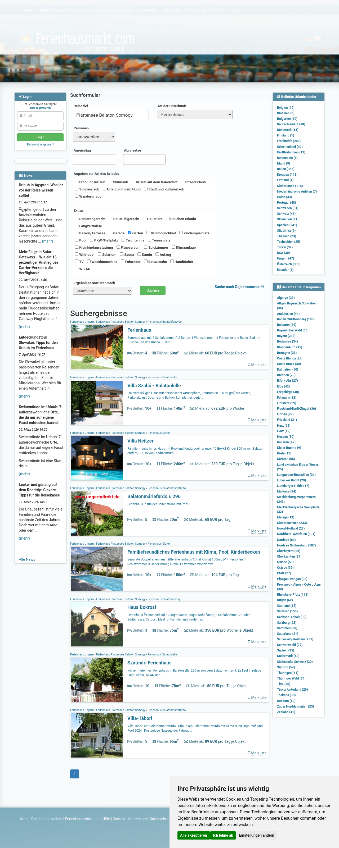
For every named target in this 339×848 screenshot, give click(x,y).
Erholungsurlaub (90, 182)
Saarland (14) (286, 606)
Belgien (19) (286, 108)
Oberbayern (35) (288, 551)
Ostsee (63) (285, 562)
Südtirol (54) (286, 667)
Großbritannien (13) (291, 152)
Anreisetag (82, 150)
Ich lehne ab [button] (223, 835)
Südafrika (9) (286, 230)
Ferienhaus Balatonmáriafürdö (166, 488)
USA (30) (283, 253)
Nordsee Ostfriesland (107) (296, 545)
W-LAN (83, 269)
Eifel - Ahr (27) (287, 380)
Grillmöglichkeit (161, 233)
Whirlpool (84, 254)
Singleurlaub (87, 189)
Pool (80, 240)
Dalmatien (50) (287, 369)
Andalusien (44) (288, 314)
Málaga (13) (285, 517)
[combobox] (111, 115)
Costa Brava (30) (289, 364)
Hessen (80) (286, 437)
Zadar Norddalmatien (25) (295, 706)
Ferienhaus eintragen (82, 819)
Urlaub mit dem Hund (122, 189)
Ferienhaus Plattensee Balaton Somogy (121, 321)
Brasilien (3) (285, 113)
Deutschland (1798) (291, 124)
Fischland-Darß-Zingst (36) (296, 409)
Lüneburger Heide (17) (293, 486)
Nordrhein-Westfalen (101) (296, 534)
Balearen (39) (286, 325)
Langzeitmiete (88, 226)
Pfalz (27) (284, 573)
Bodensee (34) (287, 341)
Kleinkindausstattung (94, 247)
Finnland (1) (285, 135)
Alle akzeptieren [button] (193, 835)
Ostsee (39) (285, 567)
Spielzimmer (156, 247)
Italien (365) (286, 169)
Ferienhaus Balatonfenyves (164, 321)
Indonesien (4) (287, 158)
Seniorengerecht (90, 219)
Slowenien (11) (287, 219)
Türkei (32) (285, 247)
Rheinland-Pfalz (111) (292, 594)
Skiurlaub (118, 182)
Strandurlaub (193, 182)
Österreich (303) (288, 264)
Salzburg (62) (286, 622)
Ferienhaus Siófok (158, 433)
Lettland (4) (285, 180)
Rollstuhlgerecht (124, 219)
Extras (78, 210)
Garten (135, 233)
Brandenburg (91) (289, 347)
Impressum (137, 819)
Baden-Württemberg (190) (296, 319)
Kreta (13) (284, 453)
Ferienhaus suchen (46, 819)
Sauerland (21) (287, 634)
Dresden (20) (286, 375)
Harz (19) (284, 431)
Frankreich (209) (289, 141)
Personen (81, 128)
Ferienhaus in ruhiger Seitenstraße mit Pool (157, 504)
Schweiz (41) (286, 214)
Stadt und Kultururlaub (164, 189)
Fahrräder (130, 261)
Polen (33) (284, 197)
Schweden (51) (287, 208)
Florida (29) (285, 414)
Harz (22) (284, 425)
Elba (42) (283, 386)
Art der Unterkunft (172, 106)
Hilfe (106, 819)
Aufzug (163, 254)
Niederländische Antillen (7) (297, 191)
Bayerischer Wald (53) (293, 330)
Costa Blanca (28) (289, 358)
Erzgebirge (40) (288, 392)
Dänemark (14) (287, 130)
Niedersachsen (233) (292, 523)
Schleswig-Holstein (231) (295, 639)
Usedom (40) (286, 701)
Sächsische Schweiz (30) (295, 662)
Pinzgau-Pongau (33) (292, 579)
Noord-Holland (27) (291, 528)
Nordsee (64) (286, 540)
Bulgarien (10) (287, 119)
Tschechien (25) (288, 242)
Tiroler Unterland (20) (292, 689)
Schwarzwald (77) (289, 645)
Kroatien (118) (287, 174)
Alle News (27, 559)
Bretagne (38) (287, 353)
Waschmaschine (102, 261)
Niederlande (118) (290, 186)
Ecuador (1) (285, 270)
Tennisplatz (159, 240)
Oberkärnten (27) (289, 556)
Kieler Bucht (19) (289, 448)
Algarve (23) (286, 298)
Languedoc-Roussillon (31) (296, 475)
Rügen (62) (285, 600)
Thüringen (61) (287, 673)
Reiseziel (81, 106)
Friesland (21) (287, 420)
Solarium (107, 254)
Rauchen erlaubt (181, 219)
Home (24, 819)
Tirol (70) (283, 684)
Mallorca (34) (286, 491)
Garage (116, 233)
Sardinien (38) (287, 628)
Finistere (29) (286, 403)
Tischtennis (133, 240)
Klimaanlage (184, 247)
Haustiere (152, 219)
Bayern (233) (286, 336)
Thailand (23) (286, 236)
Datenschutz (160, 819)
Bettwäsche (155, 261)
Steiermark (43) (288, 656)
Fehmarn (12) (286, 397)
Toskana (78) (286, 695)
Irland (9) (283, 163)
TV (79, 261)
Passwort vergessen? (40, 144)
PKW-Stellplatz (104, 240)
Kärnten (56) (286, 459)
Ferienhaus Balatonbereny (163, 599)
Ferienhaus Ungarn (82, 321)
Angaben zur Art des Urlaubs (96, 174)
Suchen (153, 290)
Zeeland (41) (286, 712)
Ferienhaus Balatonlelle (162, 377)
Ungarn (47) (285, 258)
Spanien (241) (287, 225)
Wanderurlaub (88, 196)
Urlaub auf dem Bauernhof (155, 182)
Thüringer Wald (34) (291, 678)
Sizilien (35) (285, 650)
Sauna (127, 254)
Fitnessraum (129, 247)
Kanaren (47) (286, 442)
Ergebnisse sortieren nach (94, 283)
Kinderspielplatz (194, 233)
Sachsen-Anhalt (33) (291, 617)
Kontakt (119, 819)
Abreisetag (132, 150)
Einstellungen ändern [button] (256, 835)
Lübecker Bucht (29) (291, 480)
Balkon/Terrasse (90, 233)
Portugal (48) (286, 202)
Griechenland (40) (290, 147)
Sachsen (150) (287, 611)
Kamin (144, 254)
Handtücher (181, 261)
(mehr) (47, 241)
